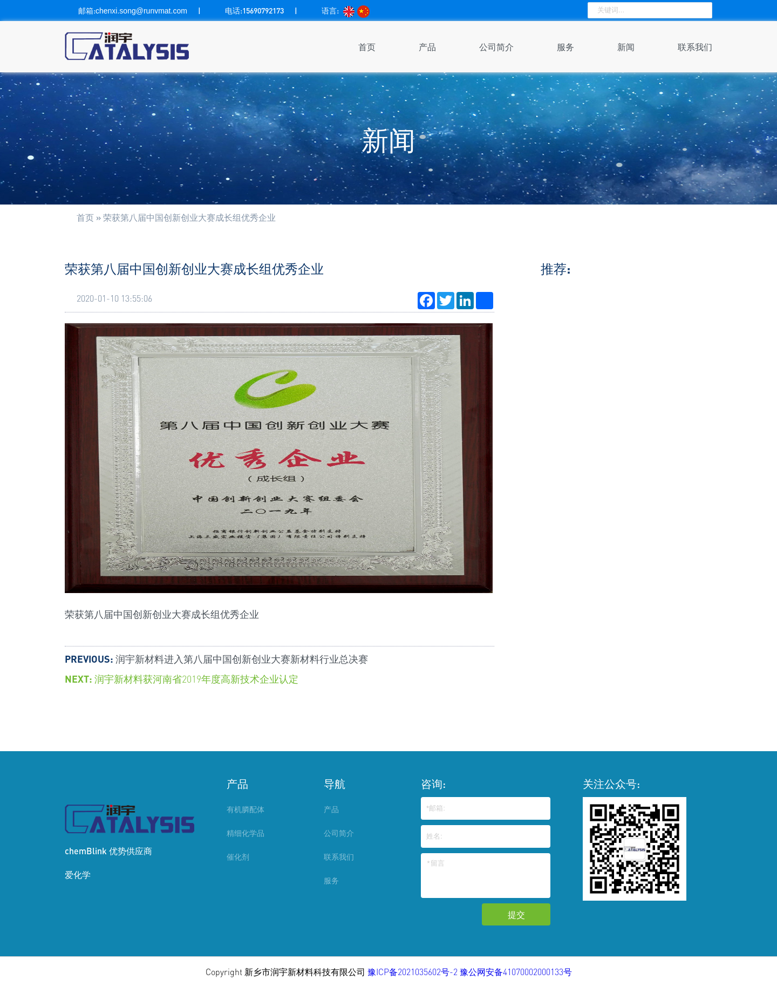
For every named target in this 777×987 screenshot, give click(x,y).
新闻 (626, 47)
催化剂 (238, 856)
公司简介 (496, 47)
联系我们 (695, 47)
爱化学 (78, 874)
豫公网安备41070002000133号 (516, 971)
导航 (334, 783)
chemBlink (86, 851)
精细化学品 (245, 833)
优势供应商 (130, 851)
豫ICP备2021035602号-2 (413, 971)
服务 (565, 47)
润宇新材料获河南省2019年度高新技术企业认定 (196, 679)
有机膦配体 (245, 809)
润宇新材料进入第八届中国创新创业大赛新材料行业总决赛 (241, 659)
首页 (367, 47)
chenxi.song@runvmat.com (141, 10)
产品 (427, 47)
